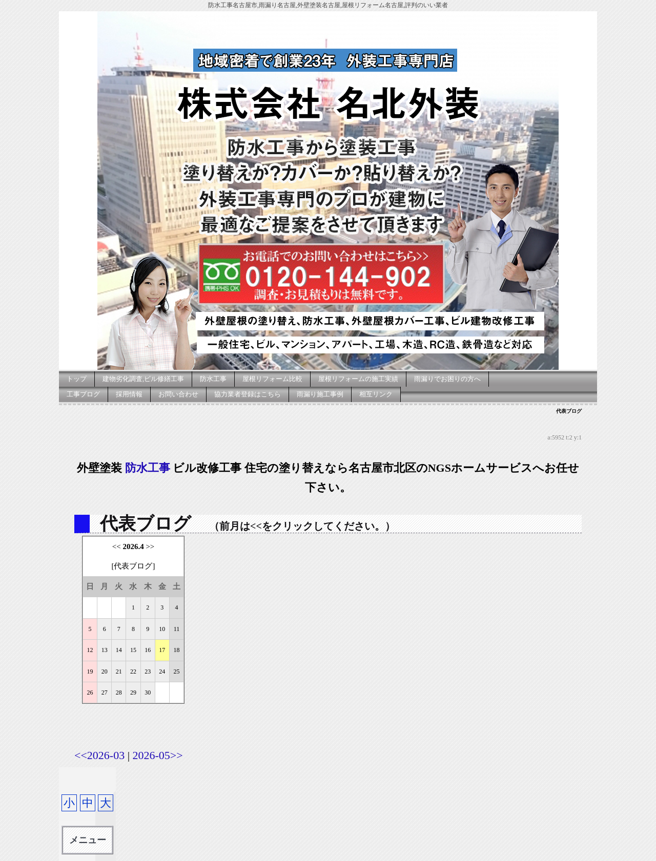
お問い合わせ (178, 394)
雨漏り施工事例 (320, 394)
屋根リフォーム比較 (272, 379)
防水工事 (213, 379)
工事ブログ (83, 394)
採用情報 (129, 394)
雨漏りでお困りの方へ (447, 379)
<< (116, 546)
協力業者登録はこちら (247, 394)
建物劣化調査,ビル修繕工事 (143, 379)
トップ (77, 379)
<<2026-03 (99, 755)
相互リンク (376, 394)
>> (150, 546)
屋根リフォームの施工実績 (358, 379)
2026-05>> (158, 755)
